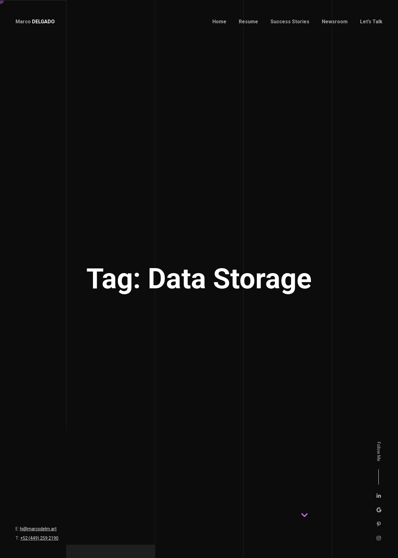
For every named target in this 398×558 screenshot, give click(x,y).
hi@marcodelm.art (38, 528)
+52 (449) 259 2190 (39, 538)
